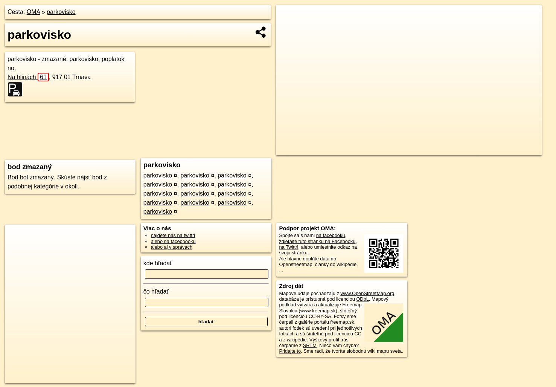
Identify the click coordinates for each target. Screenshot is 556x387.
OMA (33, 12)
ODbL (362, 299)
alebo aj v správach (171, 247)
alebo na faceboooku (173, 241)
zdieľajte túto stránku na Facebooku (317, 241)
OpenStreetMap (413, 149)
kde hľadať (157, 263)
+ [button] (288, 17)
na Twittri (288, 247)
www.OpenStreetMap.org (367, 293)
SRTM (310, 345)
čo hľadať (156, 291)
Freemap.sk (452, 149)
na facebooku (330, 235)
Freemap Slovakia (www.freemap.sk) (320, 307)
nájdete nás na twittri (173, 235)
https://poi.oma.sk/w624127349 (508, 149)
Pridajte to (290, 351)
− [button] (288, 29)
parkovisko (61, 12)
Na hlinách (28, 77)
